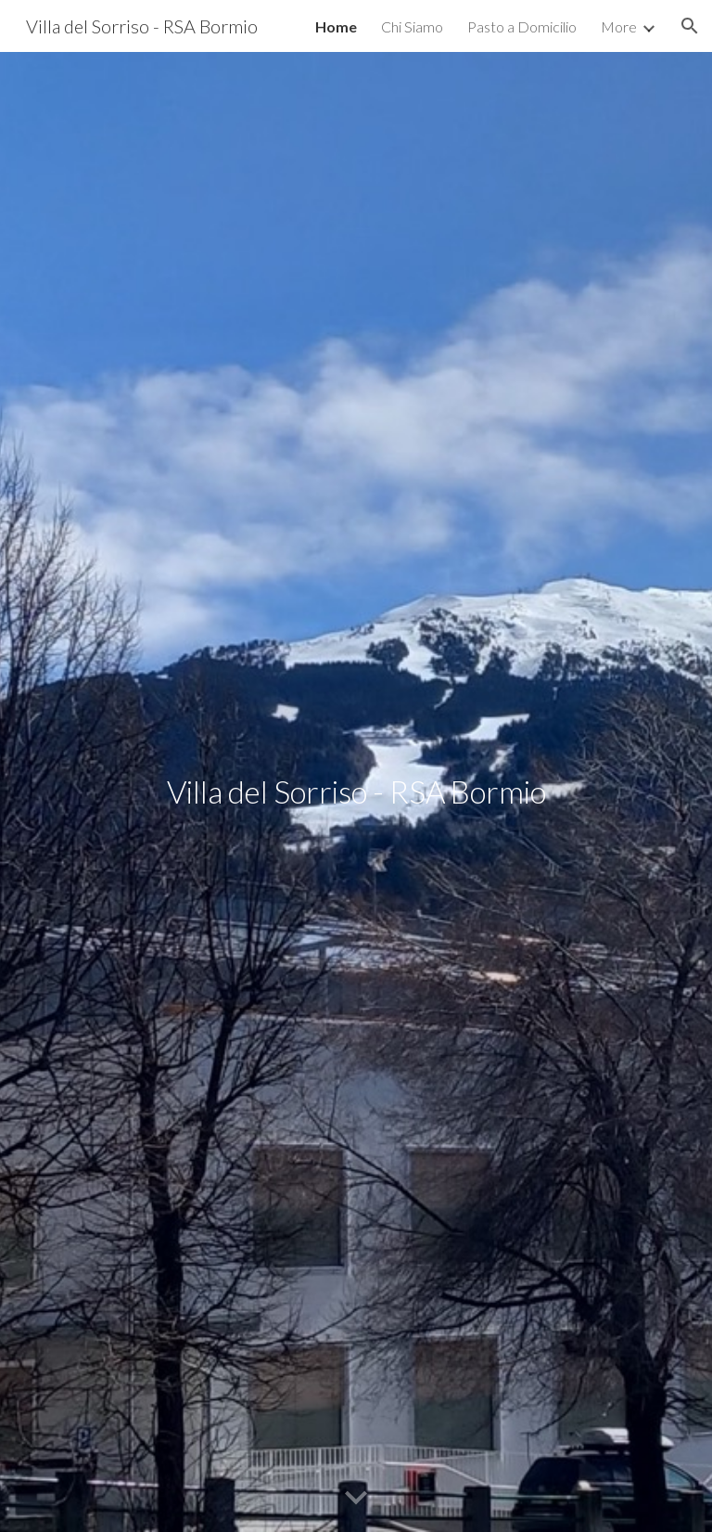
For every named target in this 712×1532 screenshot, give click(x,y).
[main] (355, 792)
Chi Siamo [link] (412, 26)
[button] (690, 26)
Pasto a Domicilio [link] (522, 26)
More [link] (619, 26)
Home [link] (336, 26)
